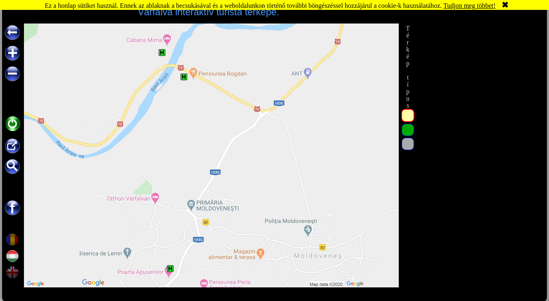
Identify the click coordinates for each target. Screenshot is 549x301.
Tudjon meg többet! (469, 5)
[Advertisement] (478, 75)
